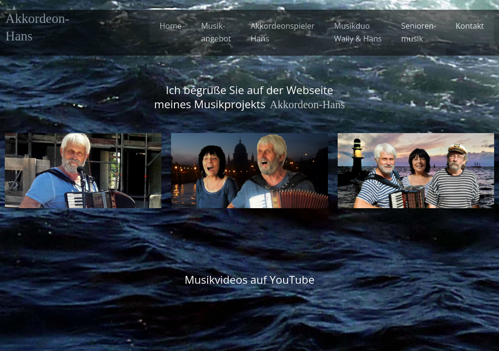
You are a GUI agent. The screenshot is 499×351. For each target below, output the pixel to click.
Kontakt (470, 25)
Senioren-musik (418, 32)
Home (170, 25)
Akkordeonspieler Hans (282, 32)
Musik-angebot (216, 32)
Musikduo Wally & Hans (358, 32)
